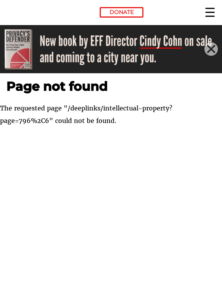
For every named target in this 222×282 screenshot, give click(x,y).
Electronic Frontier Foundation (27, 13)
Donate (121, 12)
